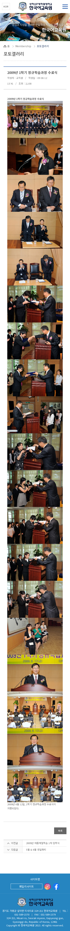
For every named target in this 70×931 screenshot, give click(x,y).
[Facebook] (56, 886)
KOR (6, 6)
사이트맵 (35, 879)
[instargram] (47, 886)
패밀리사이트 (26, 886)
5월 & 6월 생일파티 (36, 849)
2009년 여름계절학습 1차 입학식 (43, 843)
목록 (60, 830)
